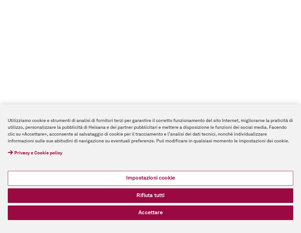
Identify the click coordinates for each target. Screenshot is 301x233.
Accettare (150, 212)
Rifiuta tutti (150, 195)
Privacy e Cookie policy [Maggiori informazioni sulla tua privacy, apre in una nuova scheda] (38, 153)
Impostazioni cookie (150, 178)
